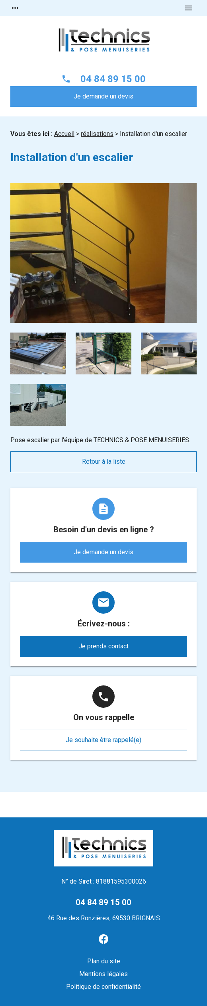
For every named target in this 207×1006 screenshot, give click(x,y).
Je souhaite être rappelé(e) (103, 740)
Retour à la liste (103, 461)
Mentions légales (103, 974)
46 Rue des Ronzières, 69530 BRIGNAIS (103, 918)
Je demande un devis (103, 96)
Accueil (64, 134)
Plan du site (103, 961)
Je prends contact (103, 646)
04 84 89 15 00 (113, 79)
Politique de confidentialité (103, 986)
